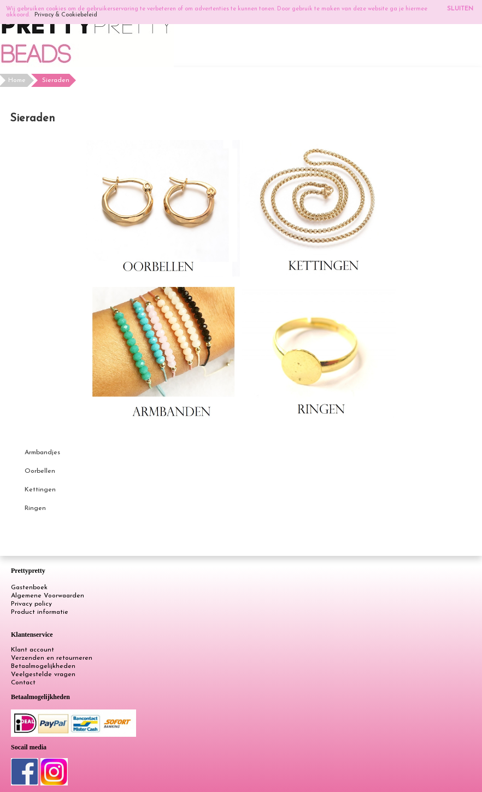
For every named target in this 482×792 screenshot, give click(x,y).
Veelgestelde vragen (43, 674)
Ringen (35, 508)
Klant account (32, 650)
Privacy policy (31, 604)
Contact (23, 682)
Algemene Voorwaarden (47, 595)
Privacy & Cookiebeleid (65, 15)
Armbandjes (42, 452)
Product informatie (39, 612)
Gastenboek (29, 587)
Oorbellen (40, 471)
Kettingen (40, 489)
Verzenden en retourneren (51, 658)
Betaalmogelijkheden (43, 666)
